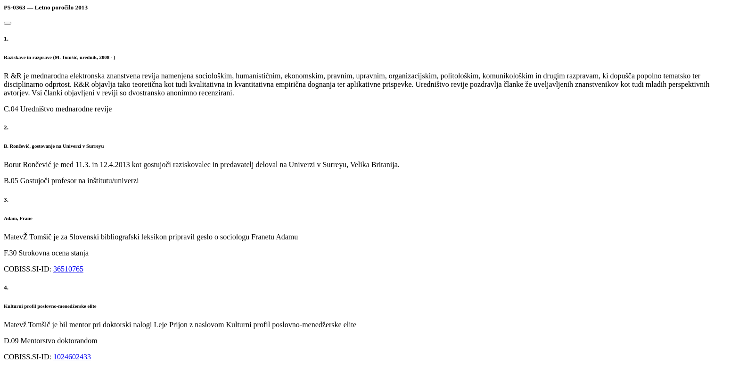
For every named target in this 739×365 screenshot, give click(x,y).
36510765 (68, 269)
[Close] (7, 23)
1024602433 (72, 357)
